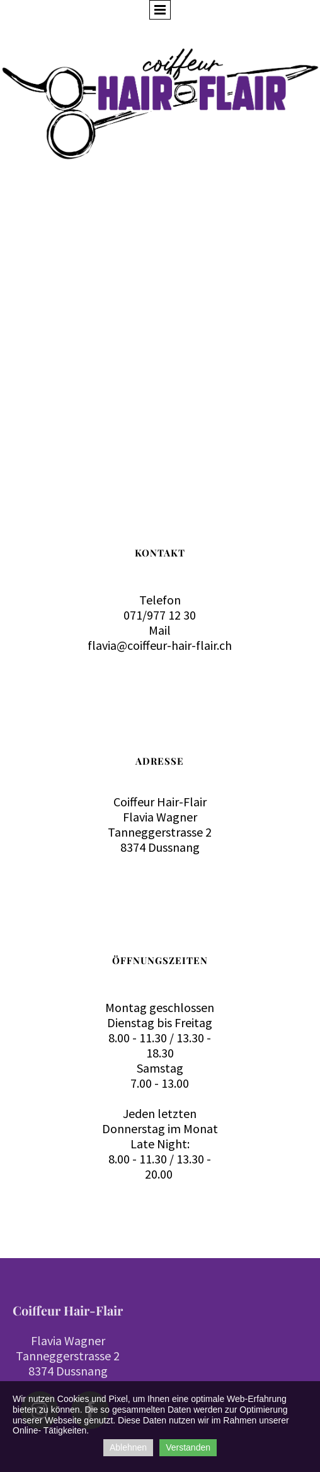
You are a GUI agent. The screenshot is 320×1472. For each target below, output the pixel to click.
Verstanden (188, 1447)
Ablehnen (128, 1447)
